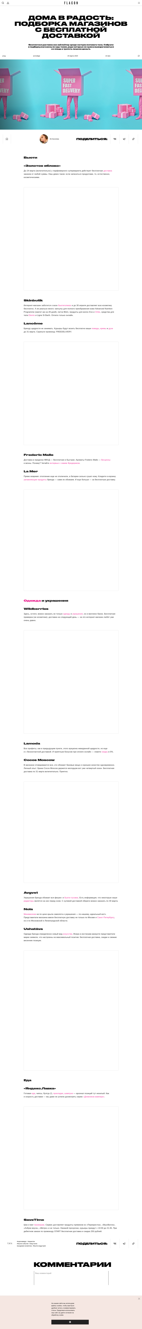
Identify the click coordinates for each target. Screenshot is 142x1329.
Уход (4, 56)
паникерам (39, 1225)
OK (70, 1322)
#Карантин (31, 1241)
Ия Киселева (54, 139)
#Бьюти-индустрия (39, 1246)
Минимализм (30, 914)
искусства (67, 934)
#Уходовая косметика (24, 1246)
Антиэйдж (36, 56)
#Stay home (33, 1244)
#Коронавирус (22, 1241)
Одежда (32, 600)
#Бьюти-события (22, 1244)
